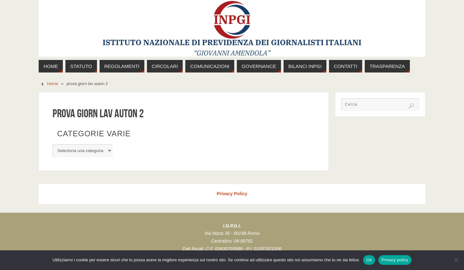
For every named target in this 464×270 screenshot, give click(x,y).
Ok (369, 259)
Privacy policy (395, 259)
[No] (456, 260)
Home (52, 84)
